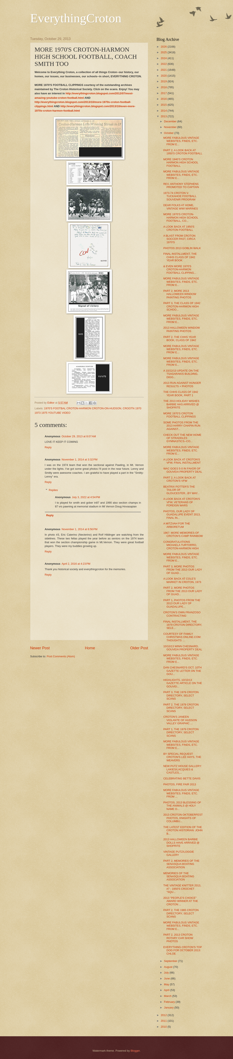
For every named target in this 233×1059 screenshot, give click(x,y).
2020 (164, 75)
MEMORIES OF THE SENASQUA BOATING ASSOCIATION (178, 876)
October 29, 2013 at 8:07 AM (79, 436)
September (171, 961)
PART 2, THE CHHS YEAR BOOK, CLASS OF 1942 (179, 338)
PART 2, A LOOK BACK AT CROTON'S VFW (179, 479)
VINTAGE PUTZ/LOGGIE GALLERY (178, 853)
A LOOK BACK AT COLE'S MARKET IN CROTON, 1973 (182, 580)
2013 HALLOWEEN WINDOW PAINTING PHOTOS (181, 329)
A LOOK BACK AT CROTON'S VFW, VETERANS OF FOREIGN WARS (181, 502)
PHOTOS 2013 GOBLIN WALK (182, 248)
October (169, 133)
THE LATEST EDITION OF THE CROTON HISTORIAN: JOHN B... (182, 830)
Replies (53, 490)
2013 (164, 116)
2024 (164, 58)
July (166, 972)
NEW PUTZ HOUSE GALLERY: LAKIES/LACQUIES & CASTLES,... (182, 769)
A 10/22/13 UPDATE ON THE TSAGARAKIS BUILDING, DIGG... (181, 374)
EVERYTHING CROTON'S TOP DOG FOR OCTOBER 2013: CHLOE (182, 950)
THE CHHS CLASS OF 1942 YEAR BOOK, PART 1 (180, 393)
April (167, 990)
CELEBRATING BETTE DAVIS (181, 778)
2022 (164, 63)
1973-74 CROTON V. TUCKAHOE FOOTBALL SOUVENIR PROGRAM (179, 196)
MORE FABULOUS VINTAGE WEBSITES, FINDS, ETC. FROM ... (181, 793)
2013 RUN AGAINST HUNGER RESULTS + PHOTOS (182, 384)
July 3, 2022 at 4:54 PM (86, 497)
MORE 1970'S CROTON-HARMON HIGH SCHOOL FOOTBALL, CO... (180, 217)
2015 (164, 104)
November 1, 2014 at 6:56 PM (79, 529)
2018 (164, 87)
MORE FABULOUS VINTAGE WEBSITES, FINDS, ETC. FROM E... (181, 141)
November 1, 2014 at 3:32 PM (79, 459)
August (168, 966)
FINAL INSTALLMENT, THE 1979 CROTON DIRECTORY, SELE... (182, 625)
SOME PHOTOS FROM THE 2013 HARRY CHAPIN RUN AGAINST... (181, 426)
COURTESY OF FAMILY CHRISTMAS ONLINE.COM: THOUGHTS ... (182, 637)
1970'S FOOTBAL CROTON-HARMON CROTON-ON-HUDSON (82, 408)
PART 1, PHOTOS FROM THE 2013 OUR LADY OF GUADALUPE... (181, 603)
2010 (164, 1026)
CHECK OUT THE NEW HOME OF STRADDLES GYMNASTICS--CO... (182, 438)
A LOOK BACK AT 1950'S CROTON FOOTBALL (178, 228)
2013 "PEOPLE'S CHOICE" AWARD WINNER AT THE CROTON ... (180, 901)
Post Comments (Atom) (61, 656)
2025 (164, 52)
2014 (164, 110)
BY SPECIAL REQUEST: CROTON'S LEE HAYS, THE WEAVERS (182, 757)
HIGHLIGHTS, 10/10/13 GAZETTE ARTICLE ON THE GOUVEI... (182, 683)
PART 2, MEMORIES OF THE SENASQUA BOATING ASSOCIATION (181, 864)
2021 (164, 69)
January (169, 1007)
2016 (164, 98)
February (169, 1001)
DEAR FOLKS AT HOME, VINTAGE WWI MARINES (180, 207)
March (168, 996)
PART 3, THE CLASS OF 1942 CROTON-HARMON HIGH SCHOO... (181, 306)
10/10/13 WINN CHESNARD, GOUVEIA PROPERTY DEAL (182, 648)
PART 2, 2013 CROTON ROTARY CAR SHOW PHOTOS (178, 938)
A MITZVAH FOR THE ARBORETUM (176, 525)
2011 (164, 1020)
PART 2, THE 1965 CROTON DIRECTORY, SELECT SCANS (181, 913)
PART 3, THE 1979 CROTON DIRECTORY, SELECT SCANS (181, 695)
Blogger (135, 1050)
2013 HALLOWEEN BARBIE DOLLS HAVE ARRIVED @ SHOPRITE (181, 842)
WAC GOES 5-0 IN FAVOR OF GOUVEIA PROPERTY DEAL (182, 470)
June (167, 978)
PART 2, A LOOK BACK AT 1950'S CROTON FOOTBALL (182, 152)
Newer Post (40, 648)
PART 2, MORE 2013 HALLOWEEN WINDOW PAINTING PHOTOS (179, 294)
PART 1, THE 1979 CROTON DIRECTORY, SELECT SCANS (181, 732)
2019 (164, 81)
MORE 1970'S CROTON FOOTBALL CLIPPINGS (179, 415)
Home (90, 648)
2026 (164, 46)
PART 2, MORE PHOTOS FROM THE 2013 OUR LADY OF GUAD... (182, 591)
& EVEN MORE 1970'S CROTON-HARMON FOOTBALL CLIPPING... (179, 269)
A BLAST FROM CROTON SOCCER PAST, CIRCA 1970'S (179, 239)
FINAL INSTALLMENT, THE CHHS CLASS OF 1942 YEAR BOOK (180, 257)
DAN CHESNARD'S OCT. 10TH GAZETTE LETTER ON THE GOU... (182, 671)
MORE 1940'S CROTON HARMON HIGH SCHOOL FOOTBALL (180, 162)
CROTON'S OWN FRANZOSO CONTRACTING (182, 614)
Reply (48, 447)
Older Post (139, 648)
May (167, 984)
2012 (164, 1015)
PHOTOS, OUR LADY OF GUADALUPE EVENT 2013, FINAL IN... (181, 514)
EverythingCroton (75, 18)
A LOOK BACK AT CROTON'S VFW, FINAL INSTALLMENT (182, 461)
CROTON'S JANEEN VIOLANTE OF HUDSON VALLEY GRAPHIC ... (180, 720)
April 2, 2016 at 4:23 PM (76, 563)
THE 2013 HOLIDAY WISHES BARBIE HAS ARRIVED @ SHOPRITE (181, 404)
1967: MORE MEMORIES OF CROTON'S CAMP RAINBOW (183, 534)
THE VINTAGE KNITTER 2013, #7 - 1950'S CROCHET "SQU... (182, 889)
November (170, 127)
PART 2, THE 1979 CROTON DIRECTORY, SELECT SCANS (181, 708)
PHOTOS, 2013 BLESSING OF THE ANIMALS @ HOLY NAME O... (182, 806)
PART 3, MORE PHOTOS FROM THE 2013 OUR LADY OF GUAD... (182, 570)
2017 (164, 93)
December (170, 121)
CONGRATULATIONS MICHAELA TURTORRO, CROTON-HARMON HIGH (181, 545)
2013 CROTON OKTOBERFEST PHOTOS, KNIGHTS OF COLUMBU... (183, 818)
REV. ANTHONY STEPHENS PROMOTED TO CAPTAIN (181, 185)
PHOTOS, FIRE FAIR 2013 (179, 784)
